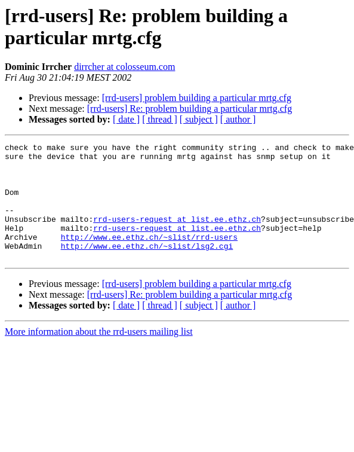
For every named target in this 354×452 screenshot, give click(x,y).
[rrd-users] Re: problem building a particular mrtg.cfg (189, 108)
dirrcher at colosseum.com (124, 67)
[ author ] (238, 119)
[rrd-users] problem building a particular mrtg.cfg (196, 98)
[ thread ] (159, 119)
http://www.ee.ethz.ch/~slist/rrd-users (149, 256)
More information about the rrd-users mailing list (99, 355)
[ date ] (126, 119)
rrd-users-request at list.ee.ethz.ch (177, 235)
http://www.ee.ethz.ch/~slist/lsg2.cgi (147, 267)
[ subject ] (199, 119)
